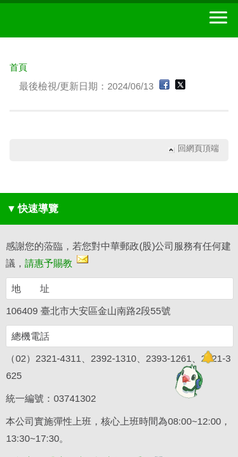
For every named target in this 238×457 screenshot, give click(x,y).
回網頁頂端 (198, 149)
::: (14, 55)
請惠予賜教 (48, 263)
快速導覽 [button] (32, 208)
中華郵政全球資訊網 (79, 20)
